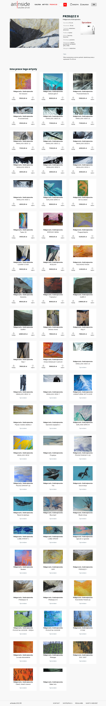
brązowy (65, 37)
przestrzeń (66, 44)
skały (67, 45)
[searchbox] (60, 5)
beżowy (70, 35)
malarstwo (72, 48)
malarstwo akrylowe (69, 29)
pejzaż (72, 42)
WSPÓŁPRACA (67, 703)
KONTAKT (56, 703)
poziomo (72, 40)
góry (64, 45)
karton (70, 33)
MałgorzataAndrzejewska (71, 19)
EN (94, 5)
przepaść (72, 44)
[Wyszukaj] (65, 4)
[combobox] (61, 4)
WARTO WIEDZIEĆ (92, 703)
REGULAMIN (79, 703)
